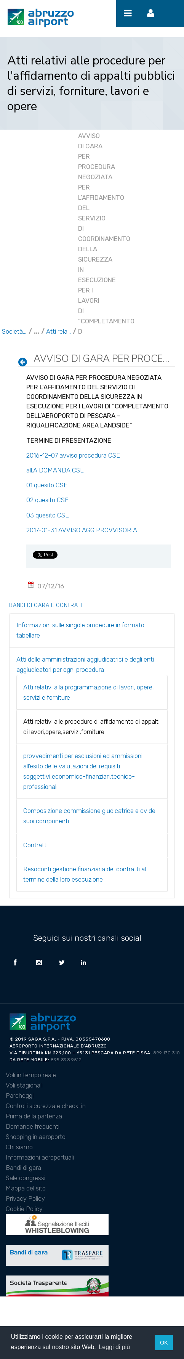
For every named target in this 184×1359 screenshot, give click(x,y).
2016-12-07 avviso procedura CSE (74, 455)
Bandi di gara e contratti (47, 605)
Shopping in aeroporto (36, 1137)
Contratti (35, 845)
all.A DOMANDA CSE (55, 470)
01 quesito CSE (46, 485)
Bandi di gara (23, 1167)
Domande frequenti (32, 1126)
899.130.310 (166, 1052)
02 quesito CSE (47, 500)
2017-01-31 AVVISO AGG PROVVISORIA (81, 530)
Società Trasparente (14, 331)
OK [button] (164, 1343)
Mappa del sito (26, 1188)
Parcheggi (20, 1095)
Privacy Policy (25, 1198)
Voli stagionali (24, 1085)
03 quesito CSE (47, 515)
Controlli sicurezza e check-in (46, 1106)
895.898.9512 (66, 1059)
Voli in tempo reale (31, 1075)
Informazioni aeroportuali (40, 1157)
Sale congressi (25, 1178)
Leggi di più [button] (114, 1347)
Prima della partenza (34, 1116)
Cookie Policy (24, 1209)
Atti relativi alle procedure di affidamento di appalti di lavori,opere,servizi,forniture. (58, 331)
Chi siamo (19, 1147)
